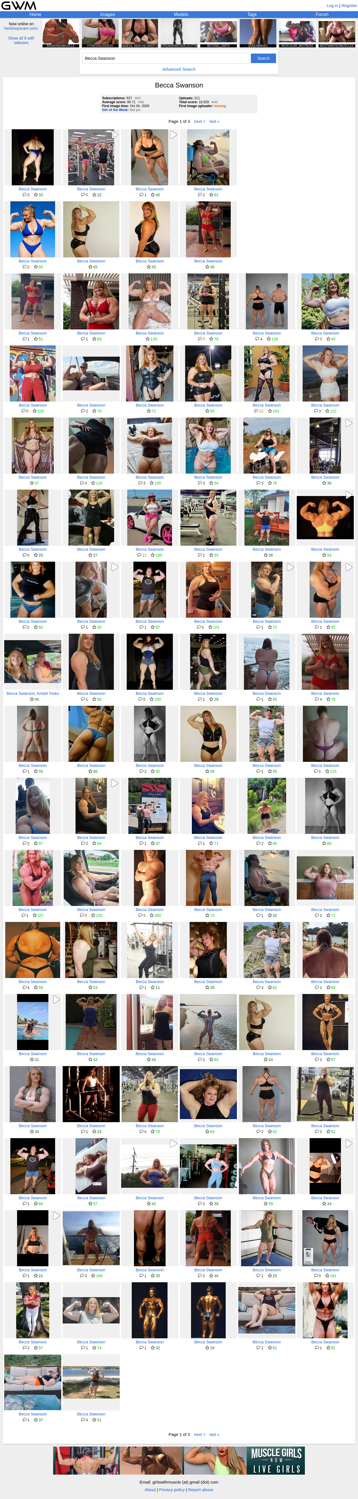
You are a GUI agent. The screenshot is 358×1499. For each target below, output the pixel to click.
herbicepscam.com (20, 28)
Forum (321, 14)
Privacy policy (172, 1489)
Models (181, 14)
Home (35, 14)
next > (199, 121)
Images (107, 14)
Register (349, 5)
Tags (252, 14)
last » (214, 121)
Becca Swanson (33, 189)
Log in (332, 5)
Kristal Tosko (48, 693)
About (150, 1489)
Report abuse (200, 1489)
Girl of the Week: (115, 110)
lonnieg (220, 106)
